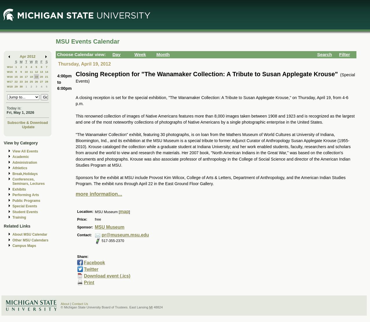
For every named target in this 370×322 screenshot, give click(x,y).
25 (31, 81)
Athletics (19, 168)
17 (26, 76)
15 (16, 76)
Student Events (25, 212)
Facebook (94, 262)
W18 (10, 86)
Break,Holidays (25, 174)
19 (36, 76)
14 (46, 71)
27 (41, 81)
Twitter (91, 269)
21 (46, 76)
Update (28, 127)
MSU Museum (109, 227)
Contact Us (80, 304)
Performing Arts (25, 195)
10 (26, 71)
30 (21, 86)
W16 (10, 76)
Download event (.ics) (107, 275)
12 (36, 71)
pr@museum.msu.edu (125, 234)
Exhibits (19, 189)
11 (31, 71)
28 (46, 81)
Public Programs (26, 201)
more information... (99, 194)
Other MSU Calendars (30, 240)
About (65, 304)
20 (41, 76)
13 (41, 71)
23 (21, 81)
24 (26, 81)
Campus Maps (24, 246)
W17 (10, 81)
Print (89, 282)
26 (36, 81)
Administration (24, 163)
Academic (20, 157)
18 (31, 76)
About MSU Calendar (29, 234)
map (124, 211)
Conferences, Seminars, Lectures (28, 181)
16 (21, 76)
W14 (10, 66)
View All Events (25, 151)
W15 (10, 71)
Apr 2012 (28, 56)
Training (19, 217)
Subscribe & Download (27, 122)
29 (16, 86)
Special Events (24, 206)
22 (16, 81)
